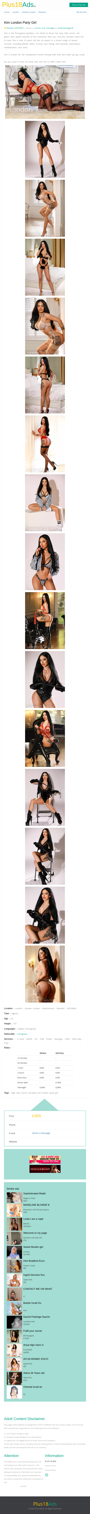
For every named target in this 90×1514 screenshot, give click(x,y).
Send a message (41, 1133)
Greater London (29, 12)
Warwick (42, 12)
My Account (82, 12)
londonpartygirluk (65, 28)
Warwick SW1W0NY (15, 28)
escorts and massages (45, 28)
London (15, 12)
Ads (18, 4)
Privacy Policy (50, 1470)
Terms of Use (50, 1465)
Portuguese (22, 1034)
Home (6, 12)
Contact (23, 1486)
